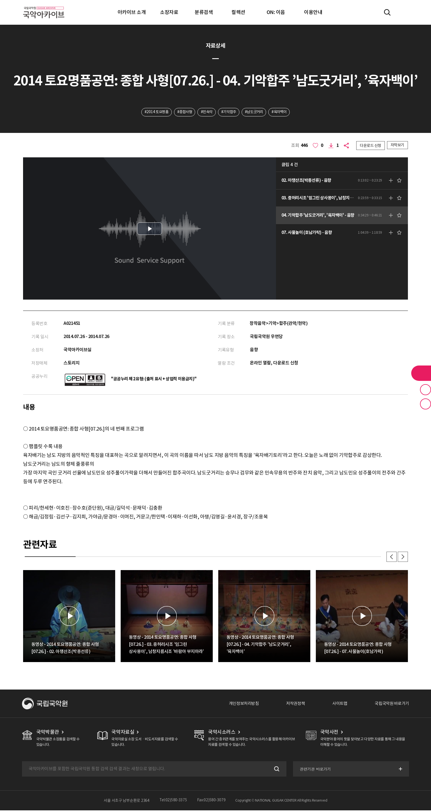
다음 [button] (402, 558)
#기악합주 (229, 112)
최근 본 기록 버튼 (425, 403)
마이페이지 (403, 12)
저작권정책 (291, 705)
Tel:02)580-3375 (173, 802)
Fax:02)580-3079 (211, 802)
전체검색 (387, 12)
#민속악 (206, 112)
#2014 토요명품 (152, 112)
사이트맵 (337, 705)
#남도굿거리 (256, 112)
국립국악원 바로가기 (390, 705)
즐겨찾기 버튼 (425, 389)
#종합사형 (182, 112)
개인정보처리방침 (238, 705)
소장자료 (169, 12)
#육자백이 (283, 112)
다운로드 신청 (370, 145)
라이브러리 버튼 (421, 373)
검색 (275, 770)
